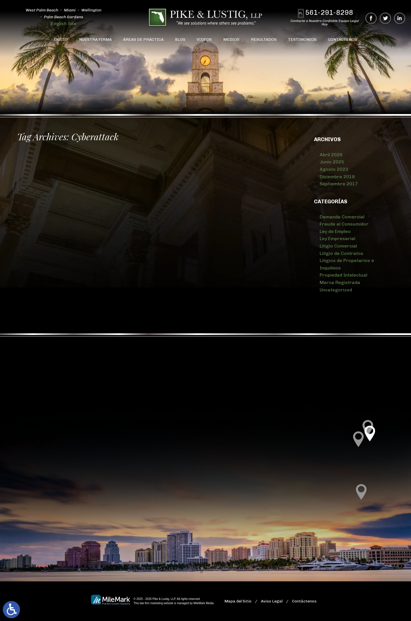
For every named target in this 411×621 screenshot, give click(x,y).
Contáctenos (342, 39)
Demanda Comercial (342, 217)
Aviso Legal (272, 601)
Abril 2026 (331, 154)
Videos (204, 39)
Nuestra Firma (95, 39)
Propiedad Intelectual (343, 275)
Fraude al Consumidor (344, 224)
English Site (63, 23)
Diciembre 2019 (337, 176)
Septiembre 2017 (339, 183)
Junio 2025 (332, 162)
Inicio (61, 39)
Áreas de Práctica (143, 39)
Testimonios (302, 39)
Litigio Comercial (338, 246)
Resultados (264, 39)
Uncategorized (336, 290)
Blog (180, 39)
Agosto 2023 (334, 169)
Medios (231, 39)
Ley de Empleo (335, 231)
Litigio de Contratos (341, 253)
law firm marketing (151, 603)
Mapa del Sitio (237, 601)
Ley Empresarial (337, 238)
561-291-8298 (329, 12)
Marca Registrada (340, 282)
